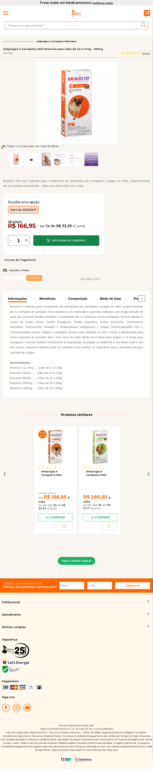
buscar (144, 25)
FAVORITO (64, 526)
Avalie (146, 53)
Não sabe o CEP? (90, 278)
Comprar (66, 240)
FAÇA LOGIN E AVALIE (76, 560)
